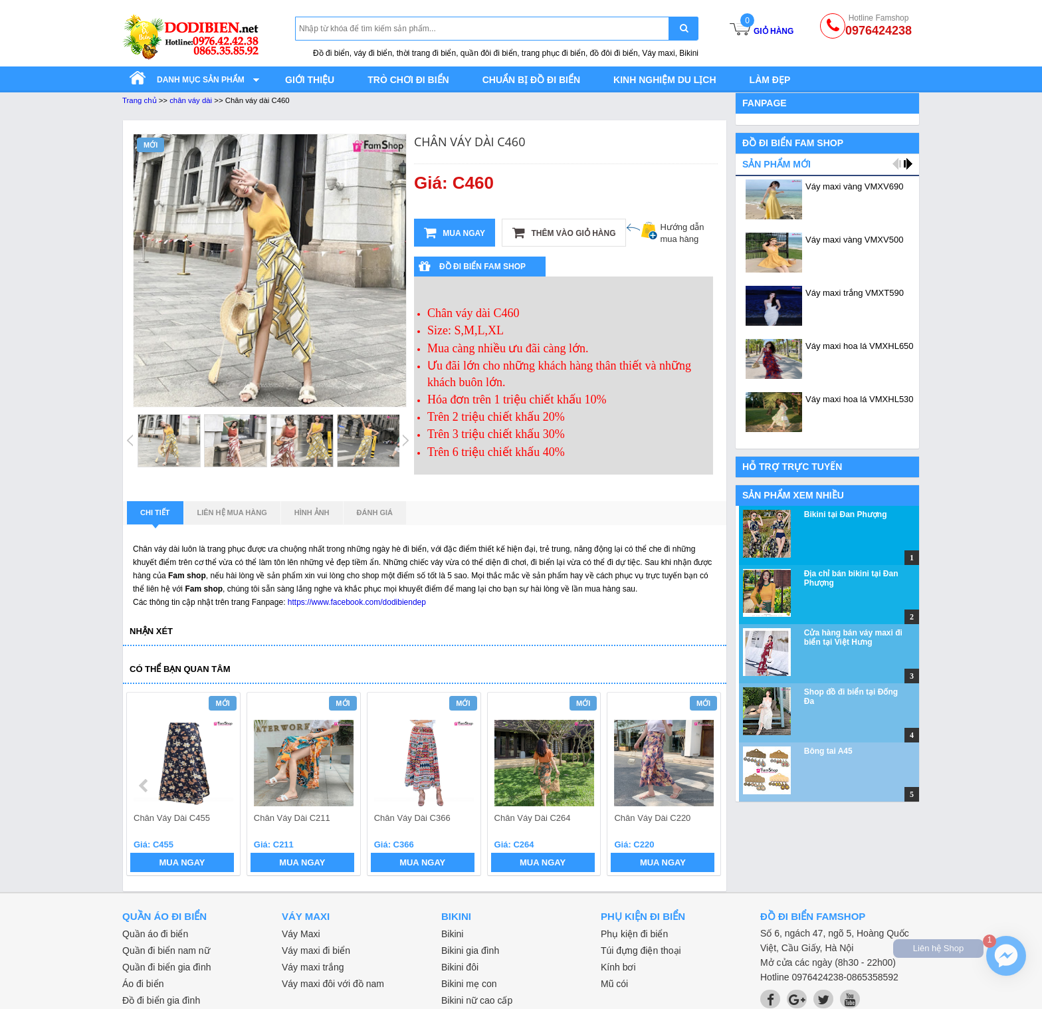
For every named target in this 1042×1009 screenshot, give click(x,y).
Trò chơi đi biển (408, 79)
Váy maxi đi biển (316, 950)
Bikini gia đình (470, 950)
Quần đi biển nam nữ (166, 950)
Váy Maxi (301, 934)
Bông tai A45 (828, 751)
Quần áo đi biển (155, 934)
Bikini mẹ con (468, 983)
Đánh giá (375, 512)
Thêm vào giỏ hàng (563, 232)
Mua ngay (454, 232)
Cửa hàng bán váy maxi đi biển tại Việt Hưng (853, 637)
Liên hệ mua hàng (232, 512)
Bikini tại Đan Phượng (845, 514)
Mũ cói (614, 983)
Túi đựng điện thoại (641, 950)
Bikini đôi (459, 967)
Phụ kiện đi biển (634, 934)
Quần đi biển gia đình (166, 967)
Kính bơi (618, 967)
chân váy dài (190, 100)
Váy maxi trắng (313, 967)
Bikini (452, 934)
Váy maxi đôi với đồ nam (333, 983)
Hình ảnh (312, 512)
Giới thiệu (309, 79)
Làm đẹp (770, 79)
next (704, 786)
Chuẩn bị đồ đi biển (531, 79)
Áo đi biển (142, 983)
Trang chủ (139, 100)
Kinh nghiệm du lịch (664, 79)
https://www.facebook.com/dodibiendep (357, 602)
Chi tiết (155, 516)
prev (144, 786)
